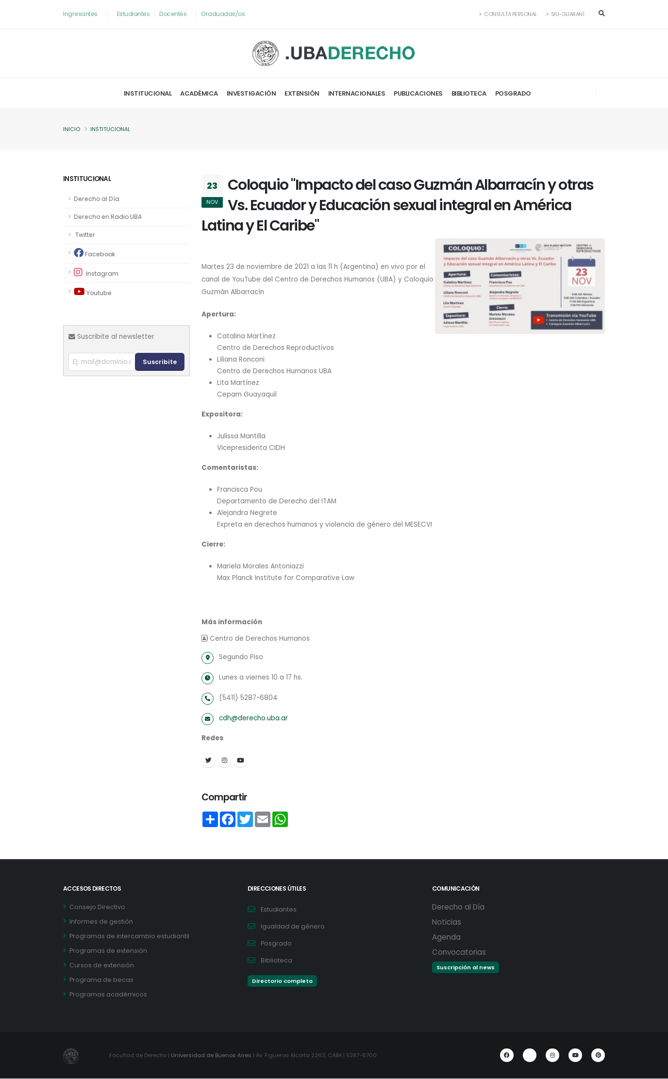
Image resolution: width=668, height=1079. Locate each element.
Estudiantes (134, 14)
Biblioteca (468, 93)
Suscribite (160, 362)
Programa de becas (101, 980)
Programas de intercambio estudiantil (129, 936)
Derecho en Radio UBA (109, 217)
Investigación (251, 93)
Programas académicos (108, 995)
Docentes (175, 14)
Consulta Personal (506, 14)
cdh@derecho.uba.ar (254, 718)
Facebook (95, 253)
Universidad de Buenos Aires (212, 1056)
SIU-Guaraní (564, 14)
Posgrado (513, 93)
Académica (199, 93)
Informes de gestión (101, 922)
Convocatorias (459, 952)
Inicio (71, 129)
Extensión (301, 93)
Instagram (96, 272)
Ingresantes (81, 14)
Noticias (446, 922)
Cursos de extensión (101, 966)
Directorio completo (282, 981)
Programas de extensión (108, 951)
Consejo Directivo (97, 907)
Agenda (446, 937)
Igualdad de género (293, 927)
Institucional (148, 93)
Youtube (93, 292)
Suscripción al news (465, 968)
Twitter (85, 235)
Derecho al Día (97, 199)
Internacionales (356, 93)
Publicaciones (418, 93)
